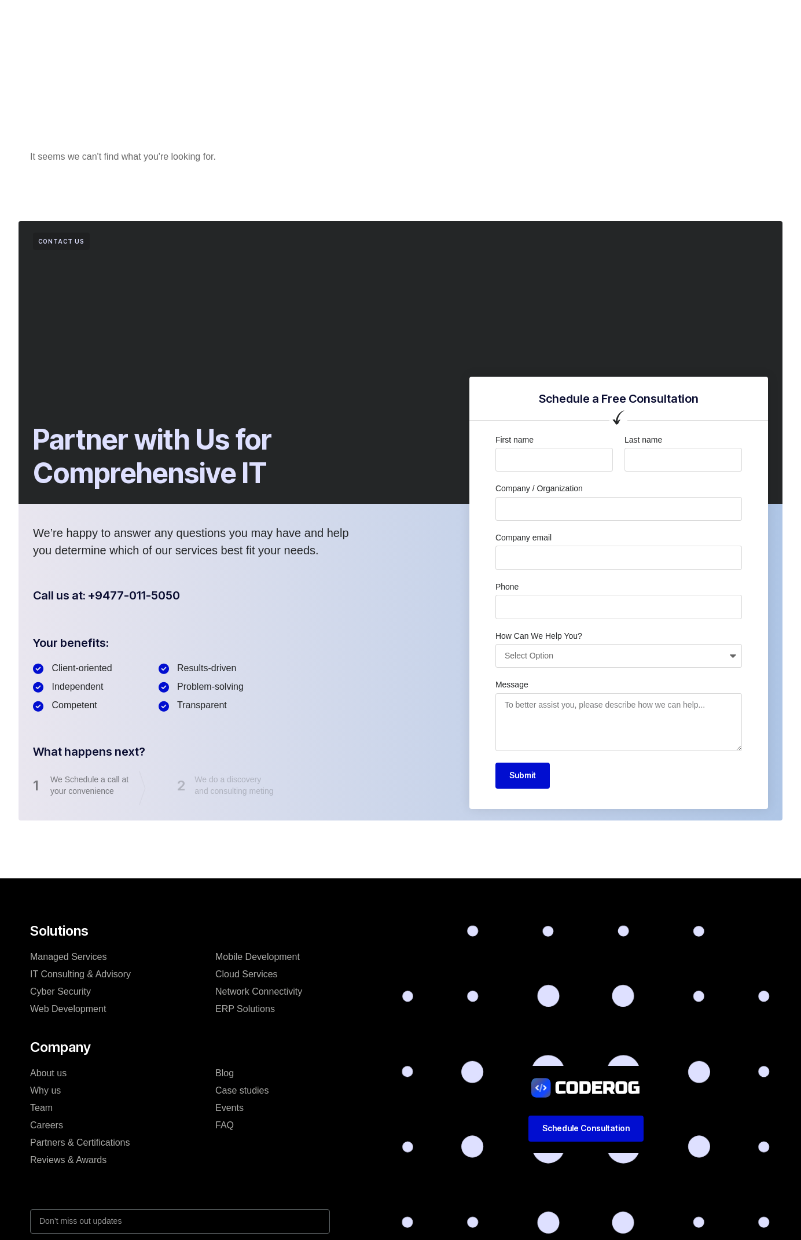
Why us (45, 1090)
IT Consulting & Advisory (80, 974)
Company (320, 19)
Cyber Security (60, 991)
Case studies (387, 19)
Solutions (261, 19)
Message (511, 684)
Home (209, 19)
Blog (444, 19)
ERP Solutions (245, 1009)
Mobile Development (257, 957)
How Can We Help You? (538, 636)
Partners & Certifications (80, 1142)
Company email (523, 537)
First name (514, 439)
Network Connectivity (258, 991)
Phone (507, 586)
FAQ (224, 1125)
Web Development (68, 1009)
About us (48, 1073)
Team (41, 1108)
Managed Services (68, 957)
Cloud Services (246, 974)
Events (229, 1108)
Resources (495, 19)
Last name (643, 439)
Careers (46, 1125)
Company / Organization (539, 488)
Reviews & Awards (68, 1160)
